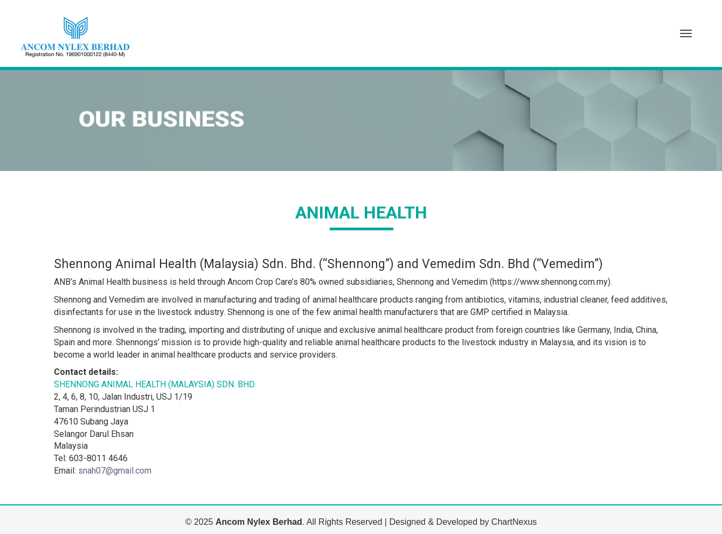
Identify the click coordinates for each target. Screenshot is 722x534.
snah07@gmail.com (114, 470)
